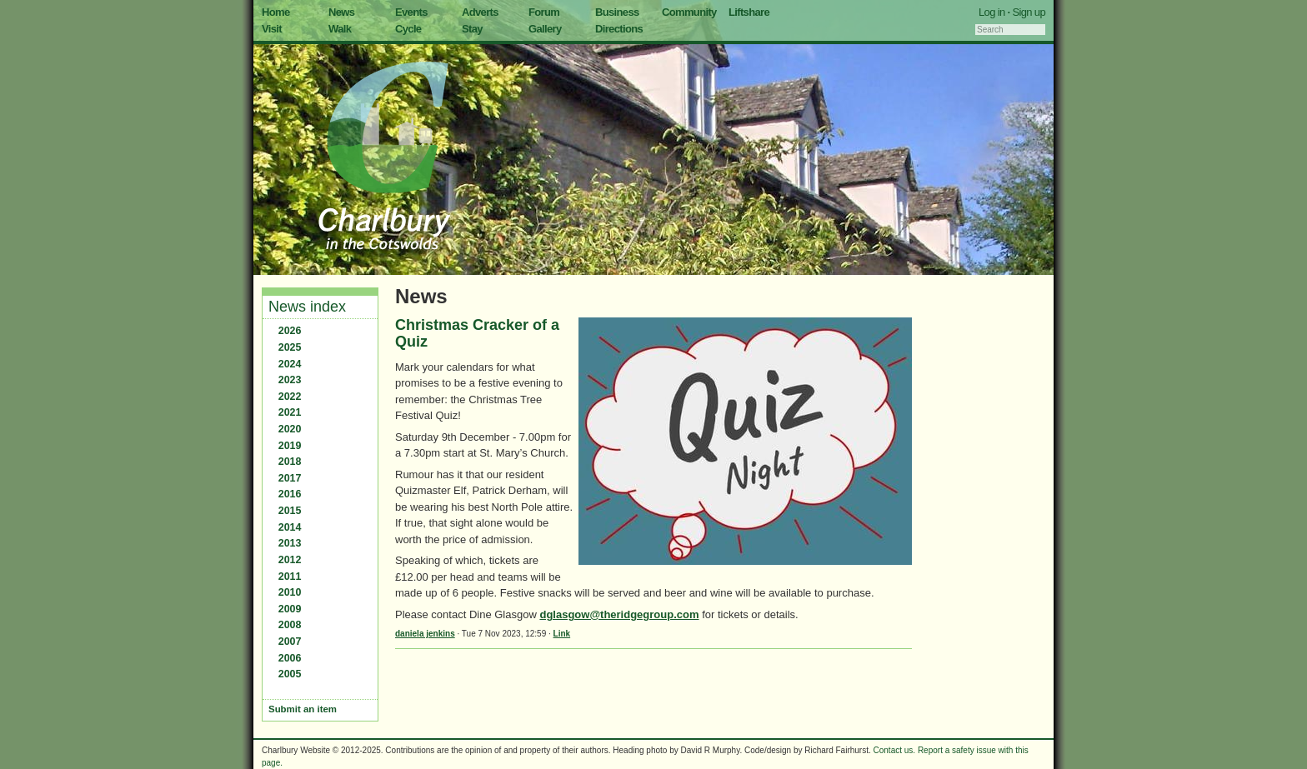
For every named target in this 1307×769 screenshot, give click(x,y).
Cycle (408, 28)
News (341, 12)
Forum (543, 12)
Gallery (545, 28)
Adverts (480, 12)
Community (689, 12)
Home (276, 12)
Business (617, 12)
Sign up (1028, 12)
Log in (992, 12)
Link (562, 633)
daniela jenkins (425, 633)
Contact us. (895, 750)
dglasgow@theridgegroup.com (619, 614)
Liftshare (749, 12)
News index (307, 306)
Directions (619, 28)
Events (411, 12)
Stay (472, 28)
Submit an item (302, 709)
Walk (339, 28)
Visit (272, 28)
